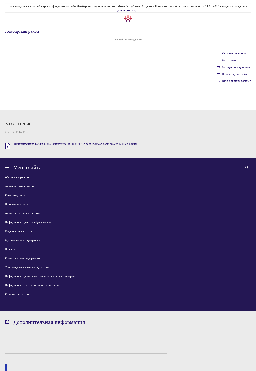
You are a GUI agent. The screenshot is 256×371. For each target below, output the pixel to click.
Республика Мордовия (128, 39)
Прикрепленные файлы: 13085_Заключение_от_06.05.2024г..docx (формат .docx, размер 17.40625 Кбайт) (75, 144)
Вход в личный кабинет (236, 81)
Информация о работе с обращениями (28, 222)
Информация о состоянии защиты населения (32, 285)
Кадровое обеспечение (18, 231)
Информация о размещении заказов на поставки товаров (40, 276)
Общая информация (17, 177)
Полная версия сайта (234, 74)
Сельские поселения (234, 53)
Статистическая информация (22, 258)
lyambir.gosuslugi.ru (128, 10)
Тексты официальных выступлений (27, 267)
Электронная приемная (236, 67)
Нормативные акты (17, 204)
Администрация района (19, 186)
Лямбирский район (22, 31)
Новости (10, 249)
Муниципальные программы (23, 240)
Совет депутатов (15, 195)
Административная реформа (22, 213)
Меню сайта (229, 60)
